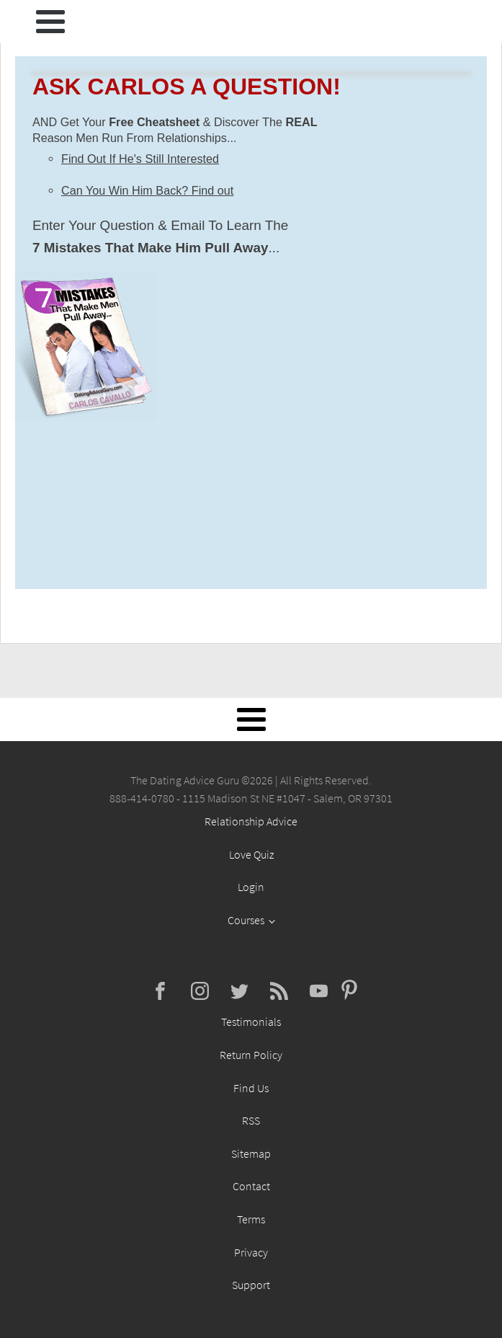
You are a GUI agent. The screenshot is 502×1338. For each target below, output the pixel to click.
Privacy (251, 1252)
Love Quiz (251, 854)
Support (251, 1284)
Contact (251, 1186)
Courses (246, 920)
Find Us (251, 1088)
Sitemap (251, 1153)
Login (251, 887)
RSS (251, 1120)
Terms (251, 1219)
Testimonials (251, 1021)
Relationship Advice (251, 821)
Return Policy (251, 1054)
